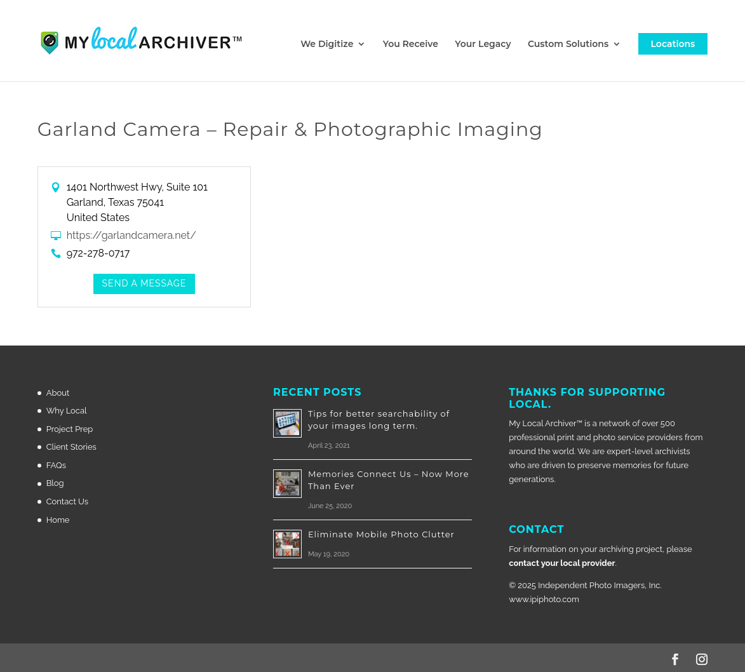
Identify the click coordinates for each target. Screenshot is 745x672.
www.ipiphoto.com (544, 599)
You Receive (410, 44)
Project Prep (69, 429)
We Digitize (326, 44)
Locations (673, 44)
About (58, 393)
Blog (55, 483)
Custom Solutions (568, 44)
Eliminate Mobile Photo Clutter (381, 534)
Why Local (66, 410)
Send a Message (144, 283)
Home (58, 520)
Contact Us (67, 501)
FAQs (56, 465)
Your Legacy (483, 44)
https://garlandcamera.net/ (131, 235)
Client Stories (71, 447)
